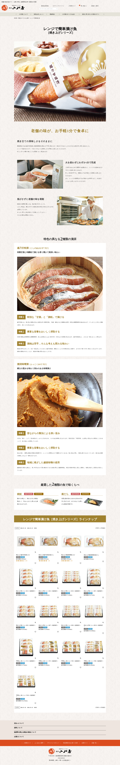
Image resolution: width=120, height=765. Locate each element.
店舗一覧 (94, 742)
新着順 (35, 528)
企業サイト (85, 742)
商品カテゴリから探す (23, 18)
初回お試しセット (39, 14)
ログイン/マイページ (58, 6)
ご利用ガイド (72, 6)
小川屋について (23, 14)
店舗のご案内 (94, 6)
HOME (15, 18)
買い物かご (83, 6)
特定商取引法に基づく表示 (70, 742)
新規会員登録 (45, 6)
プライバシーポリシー (53, 742)
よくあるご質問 (39, 742)
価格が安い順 (23, 528)
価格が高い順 (30, 528)
